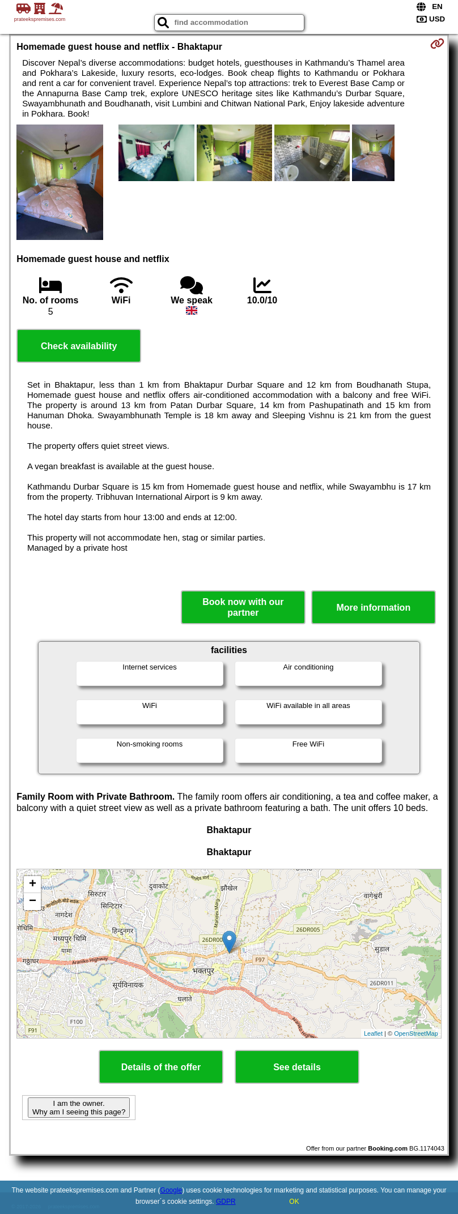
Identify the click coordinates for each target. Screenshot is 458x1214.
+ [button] (32, 884)
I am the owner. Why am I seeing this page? (78, 1107)
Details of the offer (161, 1067)
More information (373, 607)
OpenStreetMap (416, 1033)
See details (297, 1067)
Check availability (79, 346)
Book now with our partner (242, 607)
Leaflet (373, 1033)
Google (171, 1190)
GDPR (226, 1202)
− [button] (32, 901)
